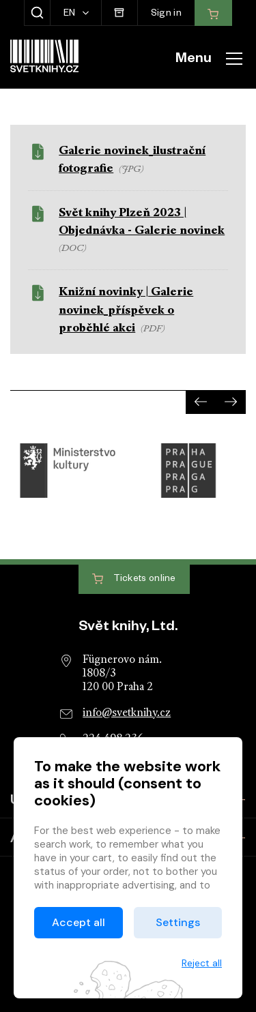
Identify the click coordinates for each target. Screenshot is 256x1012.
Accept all (78, 922)
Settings (178, 922)
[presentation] (201, 402)
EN (70, 15)
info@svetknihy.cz (127, 713)
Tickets (134, 579)
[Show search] (37, 13)
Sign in (166, 15)
